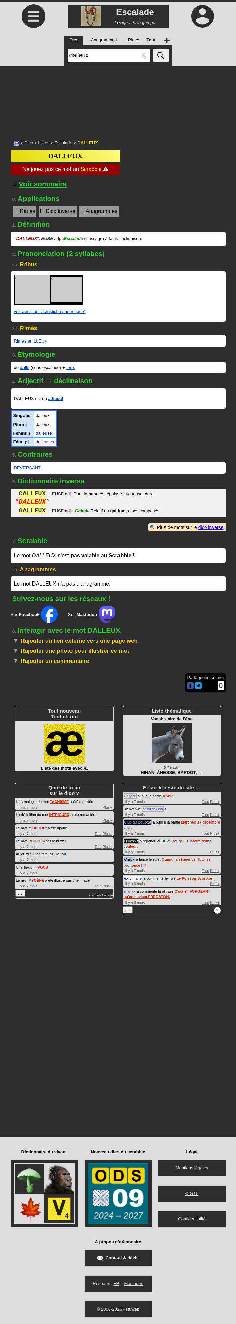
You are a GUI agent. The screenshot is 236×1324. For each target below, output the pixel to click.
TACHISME (59, 802)
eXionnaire (133, 878)
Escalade (63, 142)
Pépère (130, 796)
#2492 (168, 796)
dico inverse (211, 527)
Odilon (60, 854)
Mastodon (133, 1283)
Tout (98, 834)
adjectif (55, 398)
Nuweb (132, 1309)
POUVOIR (36, 841)
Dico (28, 142)
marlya (129, 891)
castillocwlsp (153, 809)
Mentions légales (192, 1167)
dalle (24, 367)
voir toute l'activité (101, 895)
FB (116, 1283)
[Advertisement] (118, 99)
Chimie (81, 511)
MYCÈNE (36, 880)
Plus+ (107, 807)
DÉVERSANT (27, 467)
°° (37, 828)
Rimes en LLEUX (31, 341)
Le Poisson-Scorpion (195, 878)
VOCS (43, 867)
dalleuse (44, 433)
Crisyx (129, 859)
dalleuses (45, 441)
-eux (70, 367)
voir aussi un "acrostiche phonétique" (50, 311)
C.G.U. (192, 1193)
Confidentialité (191, 1218)
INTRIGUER (59, 815)
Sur (34, 614)
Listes (43, 142)
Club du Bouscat (137, 822)
